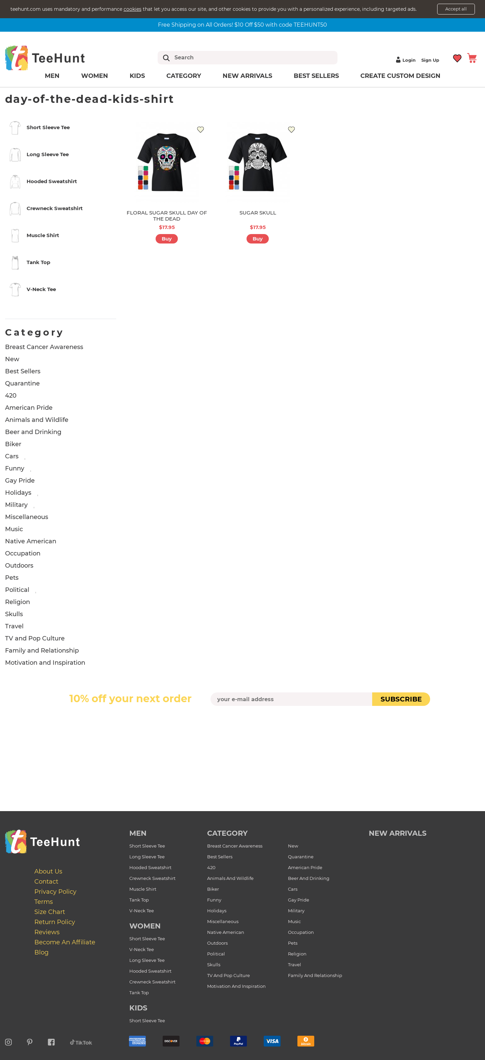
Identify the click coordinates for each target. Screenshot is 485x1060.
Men (52, 76)
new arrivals (397, 833)
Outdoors (19, 565)
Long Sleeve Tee (147, 856)
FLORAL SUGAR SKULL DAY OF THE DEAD (167, 215)
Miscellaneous (26, 517)
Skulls (14, 614)
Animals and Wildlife (36, 420)
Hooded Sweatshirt (150, 867)
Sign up (430, 60)
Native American (30, 541)
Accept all (456, 8)
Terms (43, 902)
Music (14, 529)
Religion (17, 602)
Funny (14, 468)
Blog (41, 952)
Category (183, 76)
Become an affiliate (64, 942)
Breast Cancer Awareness (44, 347)
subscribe (401, 699)
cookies (132, 9)
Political (17, 590)
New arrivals (247, 76)
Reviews (47, 932)
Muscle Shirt (142, 889)
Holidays (18, 492)
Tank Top (139, 900)
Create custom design (400, 76)
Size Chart (49, 912)
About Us (48, 871)
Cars (12, 456)
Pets (12, 577)
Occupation (22, 553)
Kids (137, 76)
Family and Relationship (42, 650)
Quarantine (22, 383)
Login (405, 60)
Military (16, 505)
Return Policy (54, 922)
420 (11, 395)
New (12, 359)
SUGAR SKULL (257, 212)
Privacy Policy (55, 891)
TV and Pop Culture (35, 638)
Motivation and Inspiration (45, 662)
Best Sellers (316, 76)
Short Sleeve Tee (147, 846)
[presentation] (242, 722)
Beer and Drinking (33, 432)
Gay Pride (20, 480)
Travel (14, 626)
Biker (13, 444)
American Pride (29, 407)
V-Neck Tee (141, 910)
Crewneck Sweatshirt (152, 878)
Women (94, 76)
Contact (46, 881)
